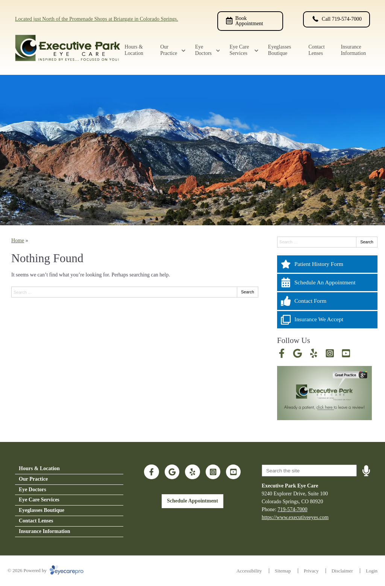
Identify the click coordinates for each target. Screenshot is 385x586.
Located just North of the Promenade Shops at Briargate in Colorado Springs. (96, 19)
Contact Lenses (316, 50)
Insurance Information (353, 50)
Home (17, 240)
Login (371, 571)
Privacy (311, 571)
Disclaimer (342, 571)
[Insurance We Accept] (327, 319)
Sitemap (283, 571)
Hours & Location (133, 50)
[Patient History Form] (327, 264)
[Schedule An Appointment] (327, 282)
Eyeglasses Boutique (279, 50)
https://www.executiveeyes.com (295, 517)
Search (247, 292)
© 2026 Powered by (45, 570)
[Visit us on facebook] (281, 353)
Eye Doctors (203, 50)
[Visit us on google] (297, 353)
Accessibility (249, 571)
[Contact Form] (327, 301)
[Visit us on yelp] (313, 353)
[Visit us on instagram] (330, 353)
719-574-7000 (292, 509)
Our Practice (168, 50)
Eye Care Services (239, 50)
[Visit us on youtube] (346, 353)
